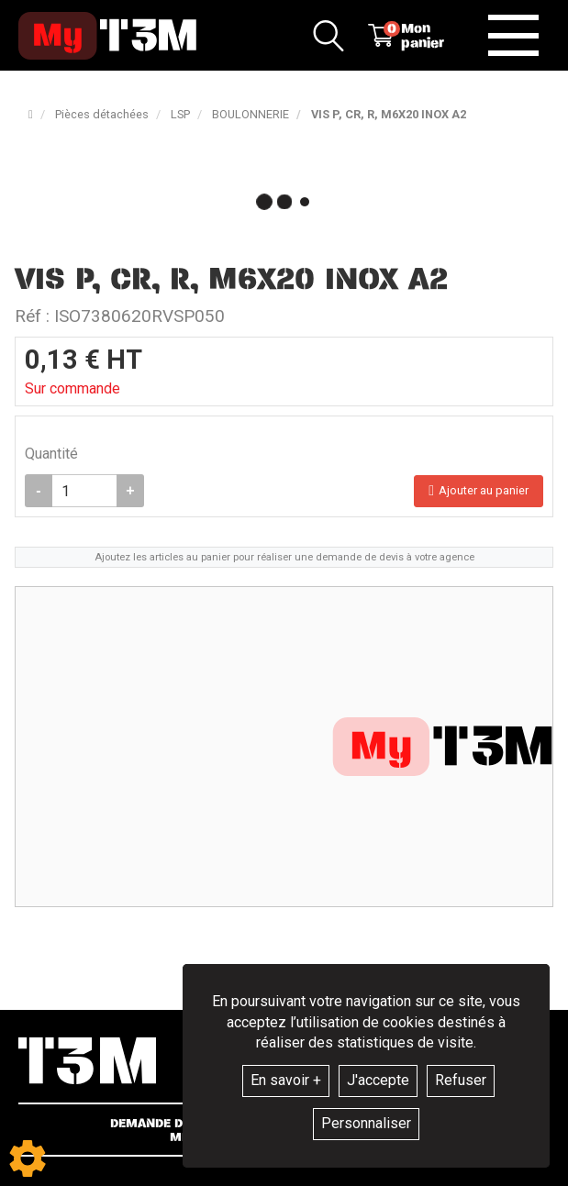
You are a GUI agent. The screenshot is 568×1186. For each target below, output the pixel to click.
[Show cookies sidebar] (27, 1158)
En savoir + (286, 1080)
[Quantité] (84, 490)
